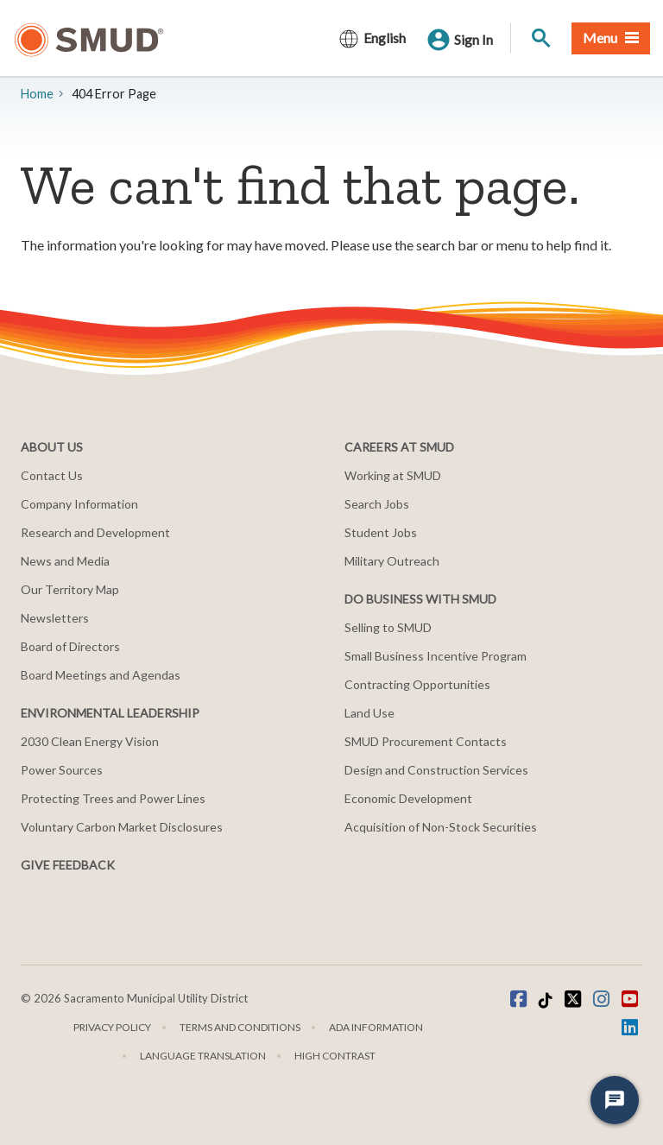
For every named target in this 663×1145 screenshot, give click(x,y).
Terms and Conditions (240, 1027)
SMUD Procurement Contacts (425, 741)
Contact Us (52, 475)
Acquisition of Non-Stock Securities (440, 826)
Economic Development (408, 798)
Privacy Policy (112, 1027)
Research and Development (95, 532)
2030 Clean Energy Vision (90, 741)
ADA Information (376, 1027)
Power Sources (62, 769)
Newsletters (55, 617)
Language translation (203, 1055)
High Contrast (335, 1055)
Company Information (79, 504)
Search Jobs (376, 504)
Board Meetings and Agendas (100, 674)
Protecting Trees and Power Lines (113, 798)
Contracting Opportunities (417, 684)
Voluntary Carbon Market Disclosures (122, 826)
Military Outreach (391, 561)
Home (37, 93)
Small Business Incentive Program (435, 655)
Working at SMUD (392, 475)
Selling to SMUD (388, 627)
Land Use (369, 712)
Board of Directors (70, 646)
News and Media (65, 561)
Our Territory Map (70, 589)
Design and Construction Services (436, 769)
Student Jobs (380, 532)
